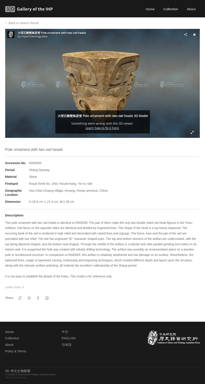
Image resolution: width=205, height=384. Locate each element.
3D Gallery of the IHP (30, 9)
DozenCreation (19, 377)
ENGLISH (69, 338)
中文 (65, 332)
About (191, 9)
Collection (170, 9)
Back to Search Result (24, 23)
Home (150, 9)
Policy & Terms (15, 351)
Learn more (13, 287)
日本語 (67, 344)
